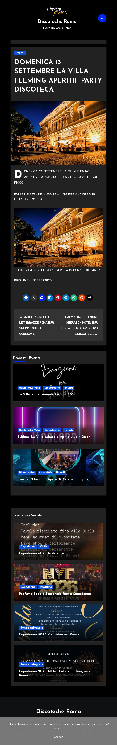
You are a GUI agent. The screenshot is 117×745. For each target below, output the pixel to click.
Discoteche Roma (57, 21)
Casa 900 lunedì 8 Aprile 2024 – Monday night (55, 479)
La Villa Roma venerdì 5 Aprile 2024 (47, 394)
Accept (58, 737)
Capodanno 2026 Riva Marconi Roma (49, 634)
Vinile (43, 546)
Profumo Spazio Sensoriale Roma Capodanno (55, 594)
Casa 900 (45, 472)
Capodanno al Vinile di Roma (42, 553)
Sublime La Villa (29, 387)
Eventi (20, 53)
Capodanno (27, 546)
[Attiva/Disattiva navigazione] (13, 18)
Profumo (46, 587)
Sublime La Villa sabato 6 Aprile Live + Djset (54, 437)
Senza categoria (31, 627)
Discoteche (52, 387)
